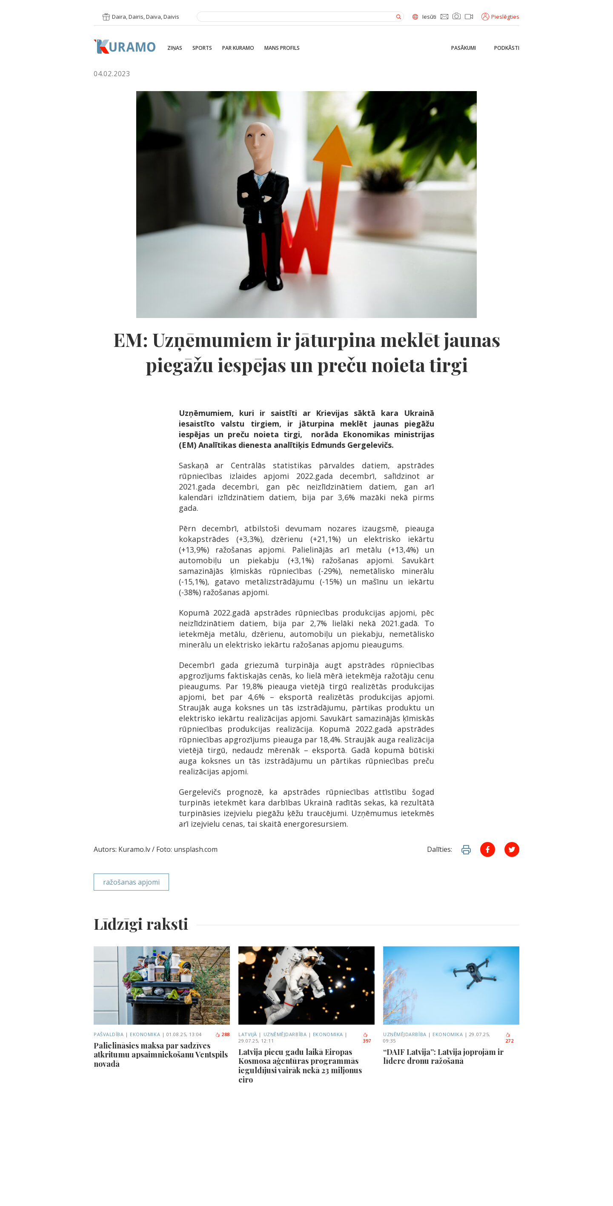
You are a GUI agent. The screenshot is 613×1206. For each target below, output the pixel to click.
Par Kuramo (238, 48)
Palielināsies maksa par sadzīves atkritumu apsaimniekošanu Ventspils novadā (161, 1055)
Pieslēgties (500, 16)
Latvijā (247, 1034)
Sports (202, 48)
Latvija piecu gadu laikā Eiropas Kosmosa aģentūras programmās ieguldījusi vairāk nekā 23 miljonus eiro (300, 1066)
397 (367, 1038)
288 (222, 1034)
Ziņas (174, 48)
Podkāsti (506, 48)
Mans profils (282, 48)
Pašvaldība (109, 1034)
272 (509, 1038)
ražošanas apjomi (131, 882)
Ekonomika (145, 1034)
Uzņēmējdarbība (285, 1034)
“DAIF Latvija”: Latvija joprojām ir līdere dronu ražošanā (443, 1057)
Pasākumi (463, 48)
